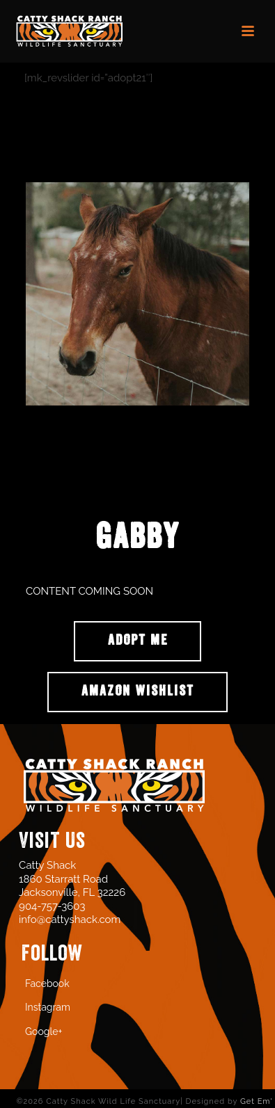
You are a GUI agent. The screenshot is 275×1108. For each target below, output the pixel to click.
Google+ (43, 1031)
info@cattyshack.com (69, 919)
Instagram (47, 1007)
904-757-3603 (52, 906)
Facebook (47, 983)
